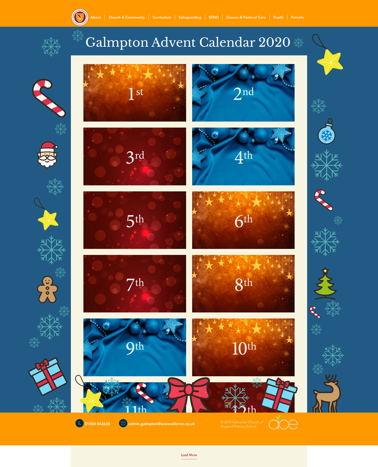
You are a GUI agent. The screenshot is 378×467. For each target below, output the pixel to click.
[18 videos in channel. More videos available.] (189, 252)
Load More (189, 455)
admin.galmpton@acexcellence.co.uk (161, 424)
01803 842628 (97, 424)
